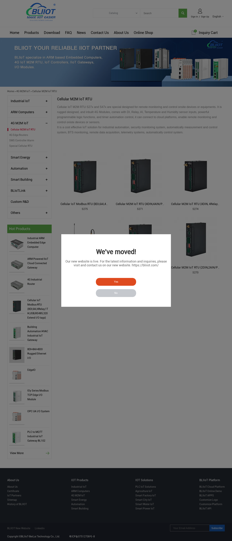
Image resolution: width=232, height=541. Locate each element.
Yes (116, 281)
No (116, 293)
